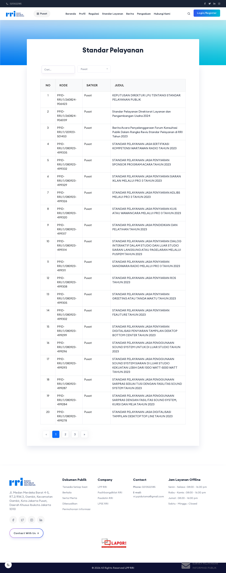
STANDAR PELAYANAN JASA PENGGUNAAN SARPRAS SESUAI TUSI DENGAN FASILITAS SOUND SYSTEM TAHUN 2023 (147, 384)
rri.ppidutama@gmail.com (148, 496)
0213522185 (14, 3)
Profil (82, 13)
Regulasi (94, 13)
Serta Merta (69, 498)
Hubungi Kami (162, 13)
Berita (130, 13)
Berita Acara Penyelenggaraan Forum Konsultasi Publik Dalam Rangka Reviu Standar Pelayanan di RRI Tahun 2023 (147, 132)
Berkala (66, 492)
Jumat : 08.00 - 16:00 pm (183, 498)
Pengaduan (144, 13)
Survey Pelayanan (205, 563)
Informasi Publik (204, 567)
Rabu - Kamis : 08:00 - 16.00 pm (187, 492)
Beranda (71, 13)
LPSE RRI (103, 503)
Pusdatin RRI (105, 498)
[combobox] (94, 69)
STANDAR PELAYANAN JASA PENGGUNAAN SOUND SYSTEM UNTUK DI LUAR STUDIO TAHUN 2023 (146, 347)
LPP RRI (102, 486)
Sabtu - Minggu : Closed (182, 503)
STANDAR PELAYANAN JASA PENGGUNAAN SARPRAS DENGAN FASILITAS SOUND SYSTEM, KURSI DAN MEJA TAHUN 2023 (144, 400)
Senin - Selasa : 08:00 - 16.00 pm (187, 486)
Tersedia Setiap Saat (75, 486)
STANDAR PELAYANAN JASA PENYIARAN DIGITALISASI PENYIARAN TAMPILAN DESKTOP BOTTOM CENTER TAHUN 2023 (144, 331)
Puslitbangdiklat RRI (110, 492)
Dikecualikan (69, 503)
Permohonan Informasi (76, 509)
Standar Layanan (112, 13)
